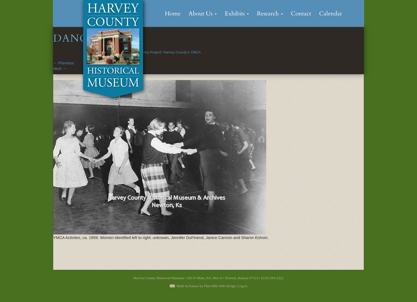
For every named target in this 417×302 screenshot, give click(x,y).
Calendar (330, 14)
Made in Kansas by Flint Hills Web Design (206, 286)
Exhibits (237, 14)
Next (59, 68)
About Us (203, 14)
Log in (242, 286)
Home (173, 14)
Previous (63, 63)
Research (270, 14)
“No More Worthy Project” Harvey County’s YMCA (161, 52)
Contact (301, 14)
